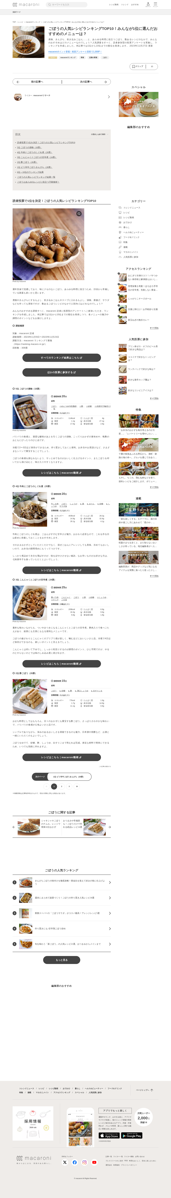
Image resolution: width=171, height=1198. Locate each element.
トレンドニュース (26, 1088)
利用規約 (116, 1165)
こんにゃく (66, 597)
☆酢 (81, 406)
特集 (21, 1092)
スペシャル (79, 1092)
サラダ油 (63, 506)
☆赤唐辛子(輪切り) (103, 406)
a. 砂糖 (100, 504)
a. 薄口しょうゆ (81, 691)
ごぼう (54, 406)
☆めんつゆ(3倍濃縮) (68, 406)
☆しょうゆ (101, 597)
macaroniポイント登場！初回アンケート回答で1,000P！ (75, 51)
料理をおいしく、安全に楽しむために (142, 1161)
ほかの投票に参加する (61, 372)
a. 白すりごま (96, 691)
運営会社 (109, 1165)
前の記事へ (37, 81)
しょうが (73, 504)
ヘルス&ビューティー (94, 1088)
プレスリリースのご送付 (114, 1161)
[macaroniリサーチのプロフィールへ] (62, 97)
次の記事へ (86, 81)
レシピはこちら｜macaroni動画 (61, 472)
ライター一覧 (118, 1156)
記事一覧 (109, 1156)
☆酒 (84, 597)
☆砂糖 (89, 406)
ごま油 (64, 600)
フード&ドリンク (115, 1088)
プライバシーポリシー (129, 1165)
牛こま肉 (55, 504)
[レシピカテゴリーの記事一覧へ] (52, 57)
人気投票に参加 (95, 1092)
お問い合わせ (140, 1156)
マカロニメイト (42, 1092)
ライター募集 (129, 1156)
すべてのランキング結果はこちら (61, 357)
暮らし (77, 1088)
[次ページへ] (77, 786)
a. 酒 (82, 504)
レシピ (41, 1088)
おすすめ (135, 4)
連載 (29, 1092)
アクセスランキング (61, 1092)
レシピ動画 (113, 4)
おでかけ (66, 1088)
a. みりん (91, 504)
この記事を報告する (105, 766)
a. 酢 (70, 691)
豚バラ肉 (55, 597)
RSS (126, 1161)
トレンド (125, 4)
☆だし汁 (55, 600)
